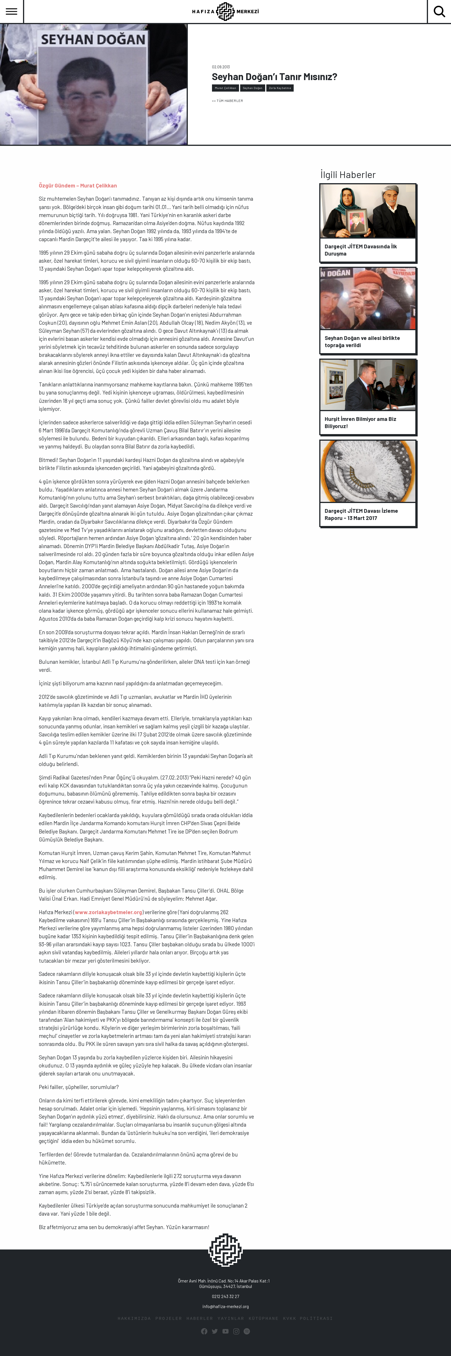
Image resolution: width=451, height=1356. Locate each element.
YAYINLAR (231, 1319)
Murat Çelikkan (225, 88)
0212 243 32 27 (225, 1296)
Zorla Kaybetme (280, 88)
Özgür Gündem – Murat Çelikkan (78, 185)
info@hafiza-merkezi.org (225, 1306)
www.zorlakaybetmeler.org (108, 912)
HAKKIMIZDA (134, 1319)
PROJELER (169, 1319)
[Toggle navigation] (11, 11)
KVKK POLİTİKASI (308, 1319)
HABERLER (200, 1319)
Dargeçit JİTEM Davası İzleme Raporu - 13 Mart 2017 (361, 514)
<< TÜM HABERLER (227, 100)
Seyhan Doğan (253, 88)
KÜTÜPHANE (264, 1319)
